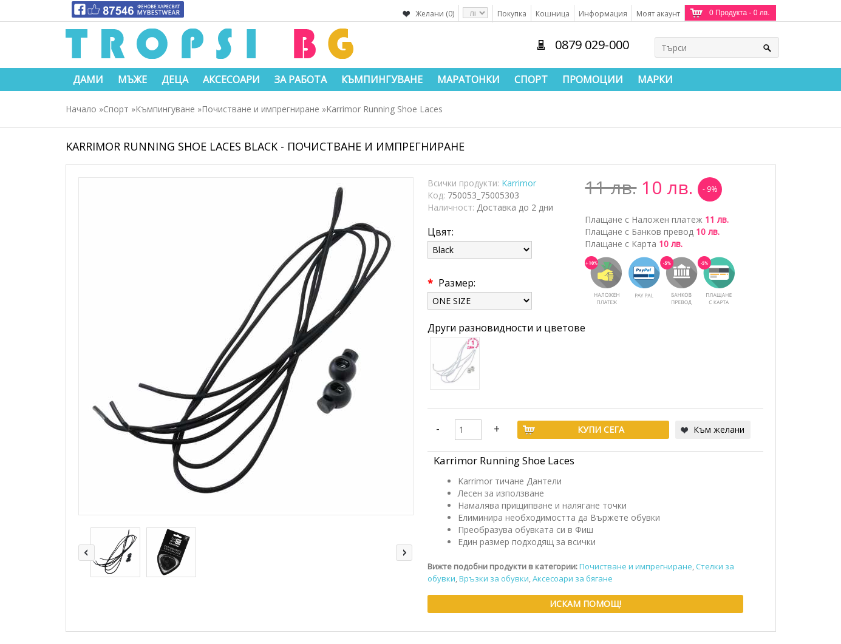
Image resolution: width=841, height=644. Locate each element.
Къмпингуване (382, 79)
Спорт (531, 79)
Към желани (718, 429)
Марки (655, 79)
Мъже (132, 79)
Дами (88, 79)
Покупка (511, 13)
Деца (175, 79)
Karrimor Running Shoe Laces (384, 109)
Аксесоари (231, 79)
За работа (300, 79)
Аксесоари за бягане (573, 578)
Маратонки (468, 79)
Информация (603, 13)
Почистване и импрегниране (260, 109)
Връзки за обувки (494, 578)
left (86, 552)
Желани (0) (434, 13)
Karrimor (519, 183)
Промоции (592, 79)
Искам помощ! (585, 603)
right (404, 552)
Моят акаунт (658, 13)
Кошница (553, 13)
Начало (81, 109)
